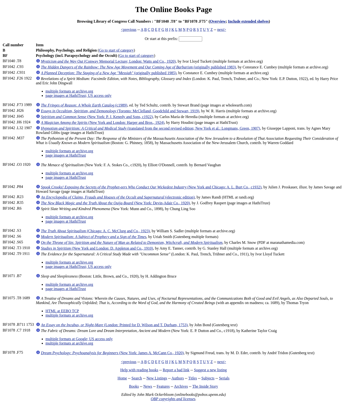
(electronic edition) (118, 197)
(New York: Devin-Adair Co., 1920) (115, 203)
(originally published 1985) (108, 73)
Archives (181, 386)
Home (122, 378)
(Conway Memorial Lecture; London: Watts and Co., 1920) (108, 61)
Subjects (207, 378)
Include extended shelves (248, 21)
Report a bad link (176, 370)
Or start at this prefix (161, 39)
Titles (192, 378)
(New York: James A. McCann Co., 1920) (112, 353)
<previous (128, 29)
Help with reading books (139, 370)
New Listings (157, 378)
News (147, 386)
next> (221, 29)
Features (163, 386)
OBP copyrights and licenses (173, 399)
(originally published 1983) (138, 67)
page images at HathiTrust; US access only (79, 95)
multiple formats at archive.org (69, 91)
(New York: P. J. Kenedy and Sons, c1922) (97, 117)
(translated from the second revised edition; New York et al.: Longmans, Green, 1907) (150, 128)
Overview (218, 21)
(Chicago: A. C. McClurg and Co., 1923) (95, 231)
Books (134, 386)
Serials (224, 378)
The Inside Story (205, 386)
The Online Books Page (173, 9)
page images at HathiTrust (66, 155)
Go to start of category (116, 50)
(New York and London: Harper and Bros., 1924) (102, 122)
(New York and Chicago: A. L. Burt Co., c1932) (151, 187)
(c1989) (84, 105)
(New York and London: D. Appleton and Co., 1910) (97, 248)
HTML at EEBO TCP (62, 311)
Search (137, 378)
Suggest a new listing (210, 370)
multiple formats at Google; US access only (79, 339)
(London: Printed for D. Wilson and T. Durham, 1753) (114, 325)
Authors (177, 378)
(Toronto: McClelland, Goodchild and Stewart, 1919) (120, 111)
